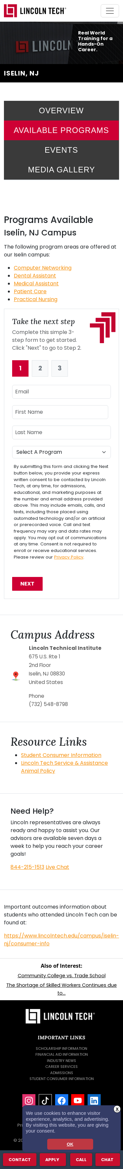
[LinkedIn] (94, 1100)
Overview (61, 110)
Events (61, 149)
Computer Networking (43, 268)
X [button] (117, 1109)
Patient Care (30, 291)
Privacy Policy (68, 557)
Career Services (61, 1066)
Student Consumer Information (61, 755)
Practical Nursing (35, 299)
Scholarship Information (61, 1048)
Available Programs (61, 130)
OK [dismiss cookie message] (70, 1144)
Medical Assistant (36, 283)
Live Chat (57, 867)
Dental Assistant (35, 275)
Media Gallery (61, 169)
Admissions (61, 1072)
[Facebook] (61, 1100)
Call (81, 1159)
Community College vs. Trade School (62, 975)
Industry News (61, 1060)
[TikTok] (45, 1100)
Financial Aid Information (61, 1054)
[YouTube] (77, 1100)
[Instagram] (28, 1100)
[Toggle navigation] (110, 10)
